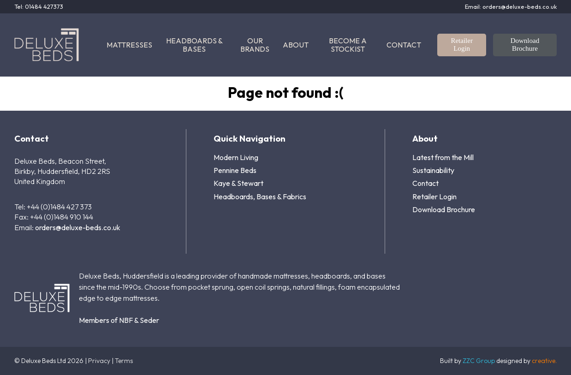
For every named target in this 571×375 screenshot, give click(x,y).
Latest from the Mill (443, 157)
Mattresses (129, 45)
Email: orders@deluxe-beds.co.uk (511, 6)
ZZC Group (479, 361)
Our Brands (254, 45)
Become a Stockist (348, 45)
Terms (124, 361)
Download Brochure (525, 44)
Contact (404, 45)
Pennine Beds (235, 170)
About (296, 45)
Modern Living (236, 157)
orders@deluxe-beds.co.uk (77, 227)
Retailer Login (461, 44)
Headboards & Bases (194, 45)
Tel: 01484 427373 (38, 6)
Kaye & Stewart (238, 183)
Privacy (99, 361)
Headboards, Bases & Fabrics (260, 196)
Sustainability (433, 170)
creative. (544, 361)
